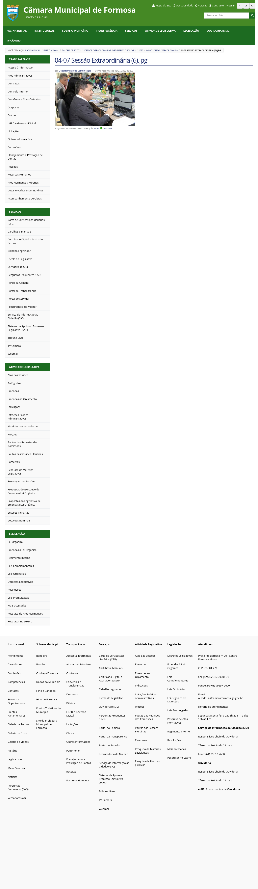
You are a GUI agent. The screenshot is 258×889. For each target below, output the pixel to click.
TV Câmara (13, 40)
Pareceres (141, 740)
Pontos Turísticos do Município (48, 710)
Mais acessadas (176, 749)
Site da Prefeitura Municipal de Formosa (46, 724)
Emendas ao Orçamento (142, 675)
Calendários (15, 664)
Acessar (230, 5)
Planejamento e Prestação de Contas (78, 761)
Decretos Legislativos (179, 655)
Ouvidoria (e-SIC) (218, 30)
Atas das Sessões (145, 655)
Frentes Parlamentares (16, 713)
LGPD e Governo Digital (76, 713)
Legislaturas (15, 759)
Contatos (13, 691)
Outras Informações (78, 742)
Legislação (191, 30)
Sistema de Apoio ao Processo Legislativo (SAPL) (111, 778)
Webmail (104, 809)
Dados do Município (48, 682)
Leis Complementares (177, 678)
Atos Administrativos (78, 664)
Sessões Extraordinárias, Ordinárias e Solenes (109, 50)
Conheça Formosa (47, 673)
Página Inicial (16, 30)
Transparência (106, 30)
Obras (70, 733)
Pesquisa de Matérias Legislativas (148, 750)
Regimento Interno (178, 731)
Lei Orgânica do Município (176, 699)
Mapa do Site (163, 5)
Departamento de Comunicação (75, 70)
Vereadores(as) (17, 798)
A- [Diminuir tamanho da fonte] (240, 5)
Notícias (12, 777)
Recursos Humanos (77, 780)
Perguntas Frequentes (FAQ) (18, 787)
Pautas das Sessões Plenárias (146, 729)
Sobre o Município (75, 30)
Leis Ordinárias (176, 689)
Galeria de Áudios (18, 724)
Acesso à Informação (78, 655)
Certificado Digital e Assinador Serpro (110, 678)
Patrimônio (73, 750)
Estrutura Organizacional (17, 701)
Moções (139, 706)
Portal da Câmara (109, 728)
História (12, 750)
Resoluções (174, 740)
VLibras (202, 5)
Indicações (141, 685)
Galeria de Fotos (71, 50)
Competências (16, 682)
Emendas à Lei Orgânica (176, 666)
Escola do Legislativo (111, 698)
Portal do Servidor (110, 745)
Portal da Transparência (113, 736)
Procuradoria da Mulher (113, 754)
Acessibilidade (184, 5)
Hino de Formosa (46, 699)
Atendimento (15, 655)
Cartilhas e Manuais (111, 668)
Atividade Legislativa (160, 30)
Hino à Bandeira (46, 691)
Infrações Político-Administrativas (145, 696)
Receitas (71, 771)
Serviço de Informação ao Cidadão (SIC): (223, 728)
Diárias (70, 703)
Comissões (14, 673)
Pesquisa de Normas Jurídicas (147, 763)
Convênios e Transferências (75, 683)
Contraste (218, 5)
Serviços (131, 30)
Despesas (72, 694)
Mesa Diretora (16, 768)
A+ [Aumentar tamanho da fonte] (252, 5)
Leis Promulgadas (177, 710)
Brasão (40, 664)
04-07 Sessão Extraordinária (162, 50)
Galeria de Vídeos (18, 742)
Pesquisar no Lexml (179, 757)
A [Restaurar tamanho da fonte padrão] (246, 5)
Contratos (72, 673)
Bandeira (41, 655)
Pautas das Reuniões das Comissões (147, 717)
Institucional (44, 30)
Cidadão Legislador (110, 689)
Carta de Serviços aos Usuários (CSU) (112, 657)
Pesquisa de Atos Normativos (177, 720)
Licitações (72, 724)
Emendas (140, 664)
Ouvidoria (204, 763)
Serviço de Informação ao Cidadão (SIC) (114, 764)
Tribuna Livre (107, 791)
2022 (140, 50)
